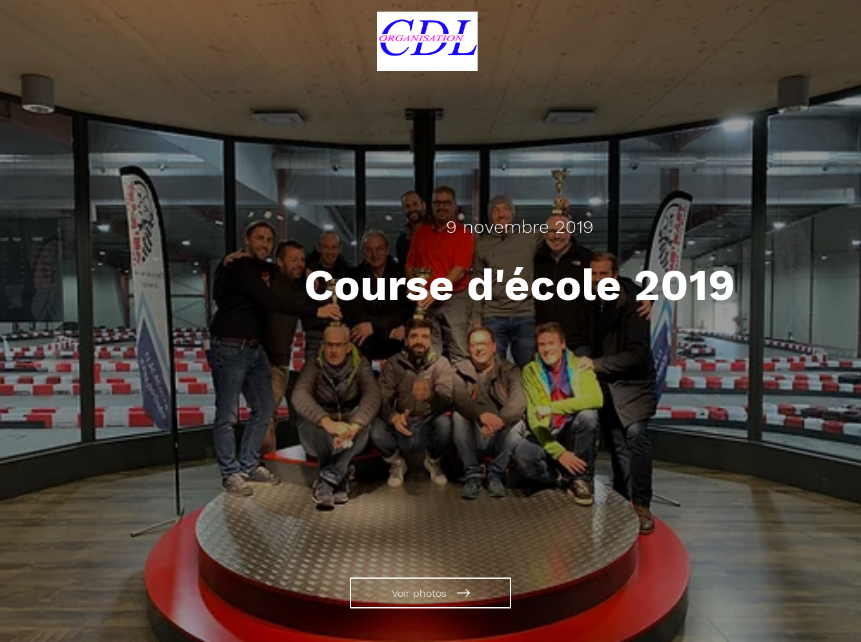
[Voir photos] (430, 592)
